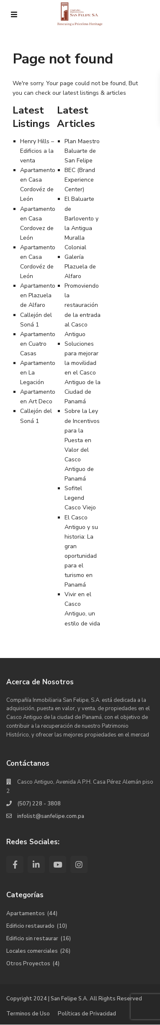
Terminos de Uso (28, 1013)
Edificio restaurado (30, 926)
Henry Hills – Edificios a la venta (37, 151)
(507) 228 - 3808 (39, 803)
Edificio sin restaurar (32, 938)
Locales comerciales (32, 951)
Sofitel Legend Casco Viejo (80, 497)
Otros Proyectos (28, 963)
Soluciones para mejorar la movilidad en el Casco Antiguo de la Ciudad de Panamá (83, 373)
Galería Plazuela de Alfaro (80, 266)
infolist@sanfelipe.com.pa (50, 816)
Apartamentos (25, 913)
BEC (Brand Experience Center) (80, 179)
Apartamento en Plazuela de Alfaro (37, 295)
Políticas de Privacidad (87, 1013)
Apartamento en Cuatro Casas (37, 343)
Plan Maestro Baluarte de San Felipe (82, 151)
